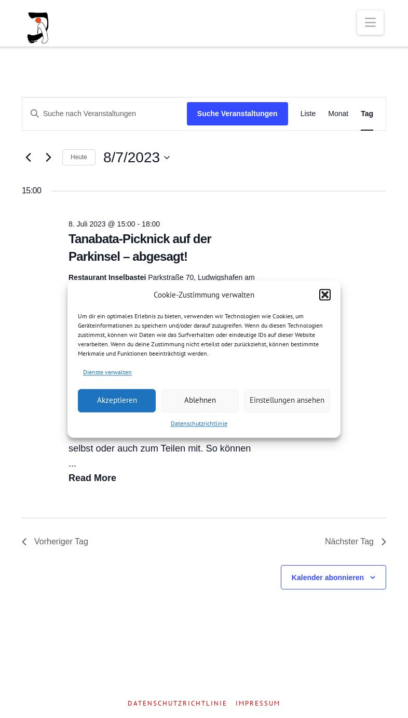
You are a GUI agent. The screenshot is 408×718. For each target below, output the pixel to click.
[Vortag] (28, 157)
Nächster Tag (355, 541)
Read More (92, 478)
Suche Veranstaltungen (237, 113)
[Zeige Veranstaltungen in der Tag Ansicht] (367, 113)
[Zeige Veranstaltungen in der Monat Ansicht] (338, 113)
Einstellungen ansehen (287, 400)
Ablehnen (200, 400)
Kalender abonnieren (328, 577)
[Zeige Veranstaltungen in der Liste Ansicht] (308, 113)
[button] (325, 295)
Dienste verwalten (107, 372)
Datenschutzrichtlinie (199, 423)
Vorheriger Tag (55, 541)
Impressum (258, 703)
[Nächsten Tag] (48, 157)
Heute (79, 157)
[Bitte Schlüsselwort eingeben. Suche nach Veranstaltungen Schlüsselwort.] (104, 113)
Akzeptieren (117, 400)
